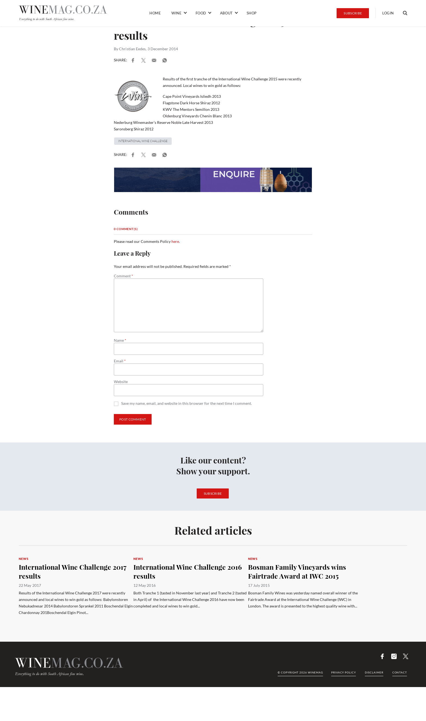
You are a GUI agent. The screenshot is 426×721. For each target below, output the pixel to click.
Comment (123, 276)
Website (121, 382)
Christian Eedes (132, 48)
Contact (399, 672)
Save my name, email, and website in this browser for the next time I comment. (186, 404)
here (175, 241)
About (226, 13)
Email (120, 361)
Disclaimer (374, 672)
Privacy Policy (343, 672)
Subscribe (353, 13)
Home (155, 13)
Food (201, 13)
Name (120, 340)
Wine (176, 13)
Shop (252, 13)
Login (388, 13)
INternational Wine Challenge (143, 141)
